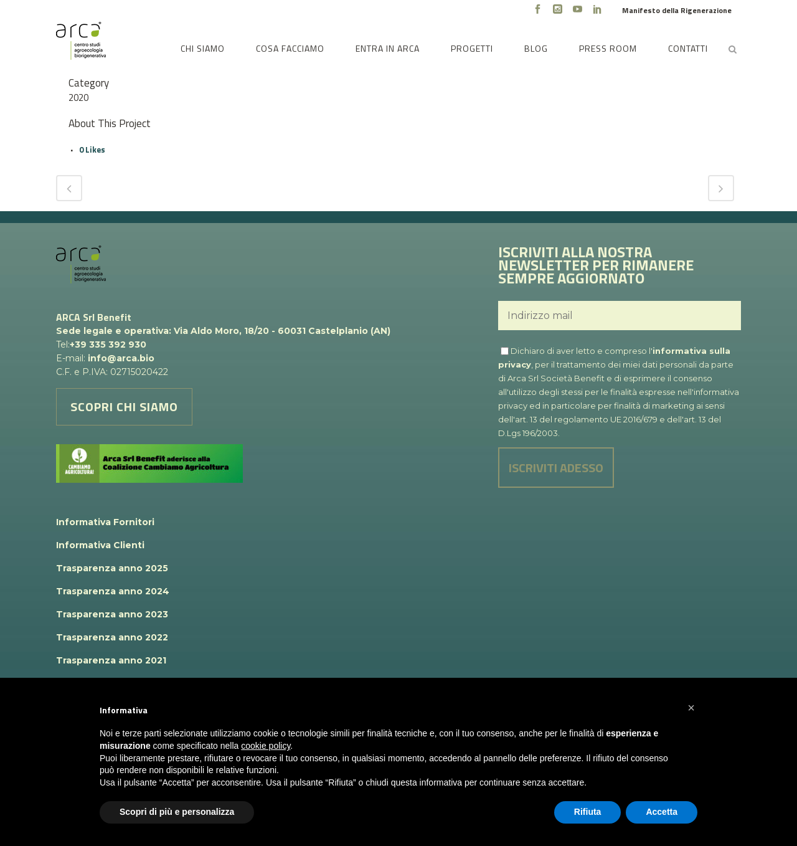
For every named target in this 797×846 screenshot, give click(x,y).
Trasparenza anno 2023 (112, 614)
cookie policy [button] (265, 746)
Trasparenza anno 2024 (112, 591)
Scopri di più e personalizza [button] (177, 812)
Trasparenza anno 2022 (112, 637)
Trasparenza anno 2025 (112, 568)
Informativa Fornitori (105, 522)
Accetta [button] (661, 812)
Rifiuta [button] (587, 812)
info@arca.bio (121, 358)
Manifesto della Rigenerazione (677, 10)
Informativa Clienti (100, 545)
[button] (691, 708)
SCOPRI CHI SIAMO (124, 406)
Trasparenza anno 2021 (111, 660)
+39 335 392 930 (108, 344)
